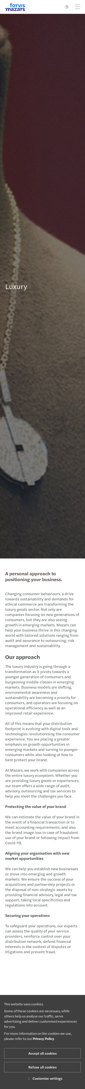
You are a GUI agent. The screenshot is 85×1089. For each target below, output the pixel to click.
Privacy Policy (43, 1038)
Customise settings (44, 1078)
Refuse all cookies (42, 1067)
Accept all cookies (42, 1053)
